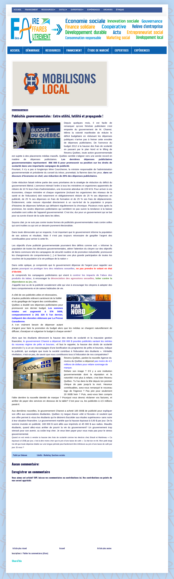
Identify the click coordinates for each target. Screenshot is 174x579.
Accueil (62, 548)
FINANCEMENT (31, 10)
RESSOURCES (53, 50)
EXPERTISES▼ (77, 10)
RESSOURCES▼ (48, 10)
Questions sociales (58, 455)
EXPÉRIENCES (93, 10)
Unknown (24, 455)
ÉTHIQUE (120, 10)
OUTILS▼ (63, 10)
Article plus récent (20, 548)
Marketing (47, 455)
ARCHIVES (108, 10)
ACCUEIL (17, 10)
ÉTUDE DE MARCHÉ (98, 50)
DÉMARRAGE (33, 50)
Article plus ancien (104, 548)
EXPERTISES (122, 50)
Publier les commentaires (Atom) (35, 553)
